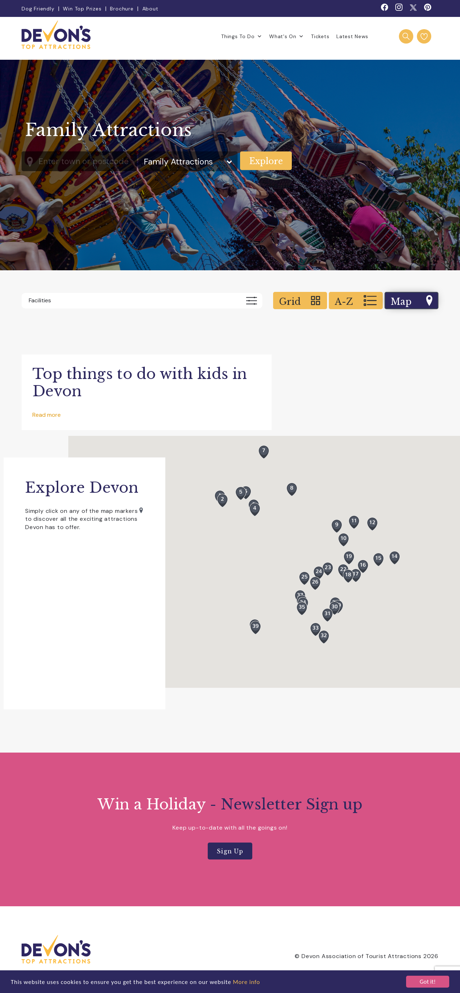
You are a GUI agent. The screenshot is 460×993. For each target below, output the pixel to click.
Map (411, 301)
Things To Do (241, 36)
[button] (304, 578)
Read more (46, 415)
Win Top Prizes (82, 8)
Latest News (352, 36)
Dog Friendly (38, 8)
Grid (300, 301)
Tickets (320, 36)
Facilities (143, 300)
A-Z (356, 301)
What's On (286, 36)
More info (246, 982)
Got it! (428, 981)
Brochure (121, 8)
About (150, 8)
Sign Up (230, 851)
